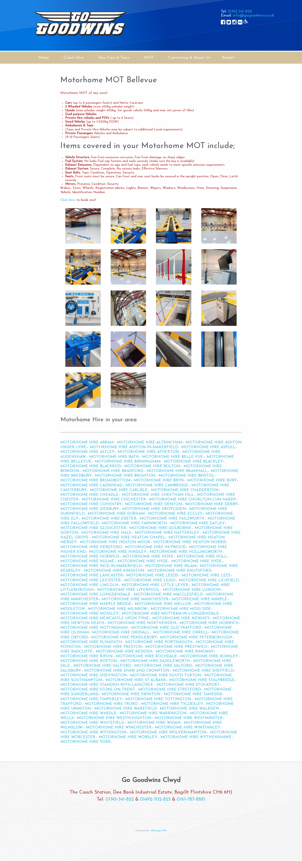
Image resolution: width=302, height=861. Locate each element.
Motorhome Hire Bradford (112, 471)
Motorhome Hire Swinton (131, 694)
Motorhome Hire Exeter (109, 519)
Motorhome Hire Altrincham (149, 442)
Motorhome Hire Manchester (135, 599)
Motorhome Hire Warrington (153, 713)
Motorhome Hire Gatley (197, 523)
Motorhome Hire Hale (106, 533)
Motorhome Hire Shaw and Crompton (126, 671)
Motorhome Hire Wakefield (125, 709)
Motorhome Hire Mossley (89, 614)
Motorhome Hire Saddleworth (155, 661)
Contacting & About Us (189, 58)
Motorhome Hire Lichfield (209, 580)
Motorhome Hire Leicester (90, 580)
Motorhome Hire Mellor (163, 604)
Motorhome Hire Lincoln (89, 585)
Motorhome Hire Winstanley (187, 727)
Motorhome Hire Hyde (142, 561)
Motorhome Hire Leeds (152, 575)
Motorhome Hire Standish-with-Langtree (106, 685)
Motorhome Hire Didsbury (89, 509)
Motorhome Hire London (192, 590)
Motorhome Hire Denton (153, 504)
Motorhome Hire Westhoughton (114, 718)
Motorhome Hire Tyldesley (172, 704)
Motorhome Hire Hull (202, 557)
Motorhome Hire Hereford (91, 547)
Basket (228, 58)
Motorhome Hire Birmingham (127, 462)
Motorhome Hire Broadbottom (95, 480)
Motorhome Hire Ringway (185, 652)
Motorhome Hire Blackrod (90, 466)
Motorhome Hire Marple (199, 599)
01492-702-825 (155, 799)
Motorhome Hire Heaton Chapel (128, 537)
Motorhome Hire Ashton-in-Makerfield (134, 447)
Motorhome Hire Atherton (148, 452)
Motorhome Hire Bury (212, 480)
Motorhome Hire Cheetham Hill (158, 495)
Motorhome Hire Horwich (89, 557)
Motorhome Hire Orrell (180, 632)
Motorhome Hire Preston (113, 647)
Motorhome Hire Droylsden (154, 509)
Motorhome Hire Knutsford (179, 571)
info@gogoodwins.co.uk (253, 15)
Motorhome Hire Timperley (91, 699)
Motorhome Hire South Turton (165, 675)
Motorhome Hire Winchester (118, 727)
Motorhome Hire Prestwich (176, 647)
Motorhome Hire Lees (206, 575)
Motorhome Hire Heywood (155, 547)
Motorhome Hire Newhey (181, 618)
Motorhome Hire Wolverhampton (168, 732)
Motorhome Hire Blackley (193, 462)
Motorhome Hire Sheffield (203, 671)
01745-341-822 (119, 799)
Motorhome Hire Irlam (171, 566)
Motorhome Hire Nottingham (94, 628)
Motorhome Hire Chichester (114, 499)
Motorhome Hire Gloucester (93, 528)
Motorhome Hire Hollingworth (186, 552)
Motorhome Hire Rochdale (146, 656)
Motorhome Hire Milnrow (117, 609)
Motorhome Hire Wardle (88, 713)
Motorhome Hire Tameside (193, 694)
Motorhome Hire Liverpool (128, 590)
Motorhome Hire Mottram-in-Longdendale (170, 614)
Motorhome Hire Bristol (186, 476)
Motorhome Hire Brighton (125, 476)
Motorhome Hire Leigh (150, 580)
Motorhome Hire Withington (93, 732)
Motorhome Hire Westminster (188, 718)
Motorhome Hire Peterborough (196, 637)
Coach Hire (73, 58)
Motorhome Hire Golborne (160, 528)
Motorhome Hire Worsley (128, 737)
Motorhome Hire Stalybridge (202, 680)
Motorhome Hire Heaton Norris (189, 542)
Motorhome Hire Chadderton (184, 490)
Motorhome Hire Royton (88, 661)
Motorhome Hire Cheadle (89, 495)
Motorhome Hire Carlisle (119, 490)
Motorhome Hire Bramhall (177, 471)
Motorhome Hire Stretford (169, 689)
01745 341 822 (240, 11)
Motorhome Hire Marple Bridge (95, 604)
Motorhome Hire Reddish (124, 652)
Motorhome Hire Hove (147, 557)
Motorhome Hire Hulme (87, 561)
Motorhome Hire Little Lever (155, 585)
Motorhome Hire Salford (102, 666)
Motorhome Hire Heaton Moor (115, 542)
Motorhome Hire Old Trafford (166, 628)
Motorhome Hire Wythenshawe (195, 737)
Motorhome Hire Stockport (187, 685)
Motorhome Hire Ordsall (121, 632)
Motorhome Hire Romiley (209, 656)
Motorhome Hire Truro (111, 704)
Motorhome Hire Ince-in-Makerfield (101, 566)
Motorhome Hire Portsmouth (159, 642)
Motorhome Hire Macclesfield (168, 594)
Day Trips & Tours (114, 58)
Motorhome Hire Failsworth (172, 519)
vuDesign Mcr (158, 830)
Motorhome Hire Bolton (152, 466)
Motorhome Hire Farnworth (134, 523)
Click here (67, 200)
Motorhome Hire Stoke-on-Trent (97, 689)
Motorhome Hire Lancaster (91, 575)
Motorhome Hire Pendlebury (124, 637)
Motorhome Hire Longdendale (95, 594)
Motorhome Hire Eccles (175, 514)
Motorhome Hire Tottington (158, 699)
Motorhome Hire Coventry (91, 504)
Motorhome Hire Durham (116, 514)
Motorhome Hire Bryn (159, 480)
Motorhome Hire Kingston (114, 571)
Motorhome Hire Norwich (209, 623)
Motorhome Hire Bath (114, 457)
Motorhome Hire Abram (86, 442)
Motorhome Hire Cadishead (91, 485)
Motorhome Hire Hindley (117, 552)
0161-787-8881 (191, 799)
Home (43, 58)
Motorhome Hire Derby (211, 504)
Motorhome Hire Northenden (142, 623)
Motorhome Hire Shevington (93, 675)
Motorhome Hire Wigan (153, 723)
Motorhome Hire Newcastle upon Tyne (104, 618)
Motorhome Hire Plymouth (91, 642)
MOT (149, 58)
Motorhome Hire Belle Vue (172, 457)
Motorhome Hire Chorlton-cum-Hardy (192, 499)
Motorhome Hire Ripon (86, 656)
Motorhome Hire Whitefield (92, 723)
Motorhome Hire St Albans (135, 680)
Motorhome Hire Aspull (208, 447)
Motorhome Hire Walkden (189, 709)
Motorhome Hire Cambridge (157, 485)
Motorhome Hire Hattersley (167, 533)
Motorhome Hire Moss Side (181, 609)
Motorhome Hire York (85, 742)
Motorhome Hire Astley (87, 452)
